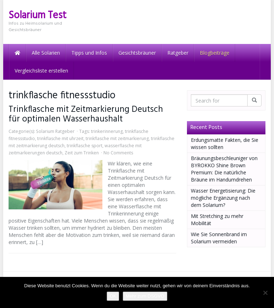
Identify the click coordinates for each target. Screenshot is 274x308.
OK (113, 296)
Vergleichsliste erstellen (41, 70)
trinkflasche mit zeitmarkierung (117, 138)
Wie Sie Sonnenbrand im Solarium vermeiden (219, 238)
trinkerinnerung (107, 131)
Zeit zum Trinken (82, 153)
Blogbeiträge (214, 52)
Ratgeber (177, 52)
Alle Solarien (46, 52)
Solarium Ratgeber (55, 131)
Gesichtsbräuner (137, 52)
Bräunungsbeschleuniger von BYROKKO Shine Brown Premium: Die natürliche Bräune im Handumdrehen (224, 169)
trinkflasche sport (84, 146)
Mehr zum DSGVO (145, 296)
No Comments (118, 153)
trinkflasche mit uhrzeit (60, 138)
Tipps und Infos (89, 52)
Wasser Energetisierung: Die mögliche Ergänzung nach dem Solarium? (223, 197)
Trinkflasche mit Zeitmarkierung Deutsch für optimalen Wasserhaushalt (86, 114)
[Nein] (265, 292)
